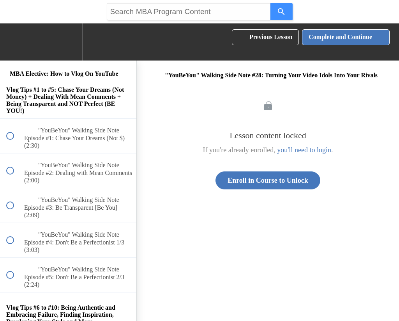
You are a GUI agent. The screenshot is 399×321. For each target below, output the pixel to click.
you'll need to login (304, 150)
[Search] (281, 11)
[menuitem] (68, 42)
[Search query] (188, 11)
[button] (14, 42)
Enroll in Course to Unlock (268, 180)
